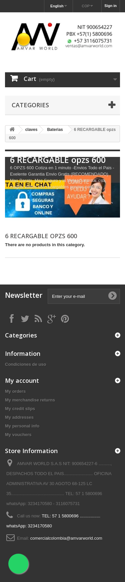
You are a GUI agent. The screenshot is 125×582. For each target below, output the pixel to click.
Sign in (110, 6)
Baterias (55, 129)
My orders (15, 391)
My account (22, 380)
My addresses (19, 417)
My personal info (22, 425)
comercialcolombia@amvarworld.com (66, 538)
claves (31, 129)
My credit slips (20, 408)
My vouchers (18, 434)
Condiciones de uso (25, 364)
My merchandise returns (30, 399)
